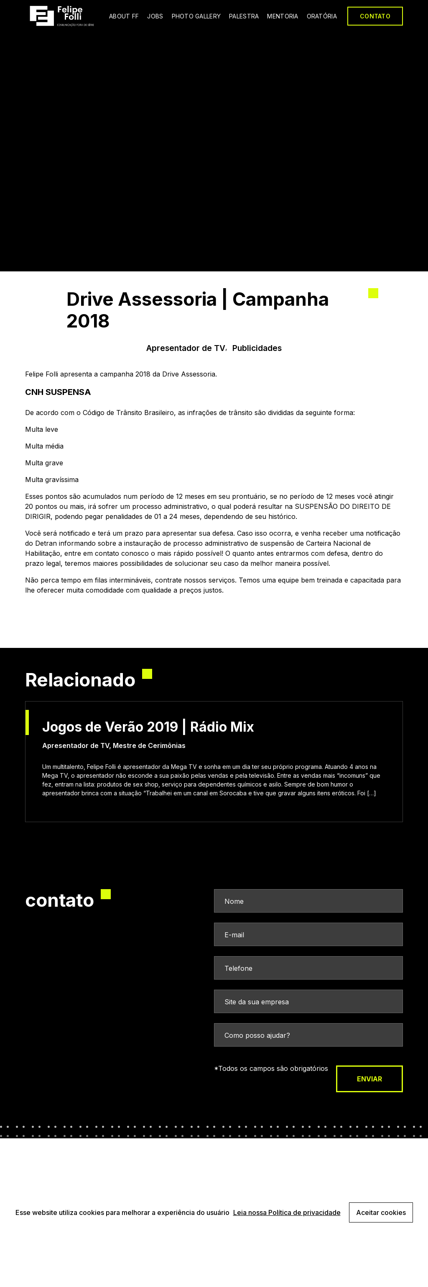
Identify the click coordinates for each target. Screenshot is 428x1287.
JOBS (155, 16)
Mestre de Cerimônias (149, 745)
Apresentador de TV (185, 348)
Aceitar (381, 1212)
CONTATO (375, 16)
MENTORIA (282, 16)
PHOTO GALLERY (196, 16)
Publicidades (257, 348)
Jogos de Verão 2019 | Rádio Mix (148, 727)
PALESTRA (244, 16)
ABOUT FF (124, 16)
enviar (369, 1079)
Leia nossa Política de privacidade (287, 1212)
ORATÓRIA (322, 16)
